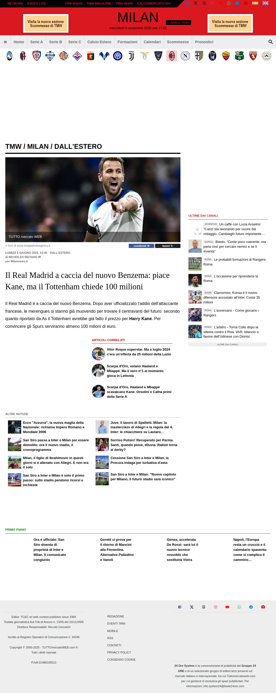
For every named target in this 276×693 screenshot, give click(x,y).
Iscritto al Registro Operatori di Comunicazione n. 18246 (44, 637)
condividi (141, 245)
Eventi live (36, 3)
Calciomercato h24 (154, 3)
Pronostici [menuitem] (204, 42)
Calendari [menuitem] (152, 42)
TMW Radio (73, 3)
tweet (167, 245)
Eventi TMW (116, 623)
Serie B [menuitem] (55, 42)
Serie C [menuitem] (74, 42)
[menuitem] (5, 42)
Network (15, 3)
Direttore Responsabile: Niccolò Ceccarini (44, 627)
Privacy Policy (119, 652)
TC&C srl (26, 616)
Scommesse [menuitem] (178, 42)
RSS (110, 638)
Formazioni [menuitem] (127, 42)
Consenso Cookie (121, 659)
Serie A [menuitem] (36, 42)
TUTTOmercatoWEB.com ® (60, 647)
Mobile (112, 631)
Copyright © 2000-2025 (25, 647)
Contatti (114, 645)
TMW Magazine (99, 3)
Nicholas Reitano (23, 257)
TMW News (124, 3)
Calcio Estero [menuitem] (99, 42)
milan (38, 146)
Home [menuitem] (19, 42)
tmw (13, 146)
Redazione (115, 616)
